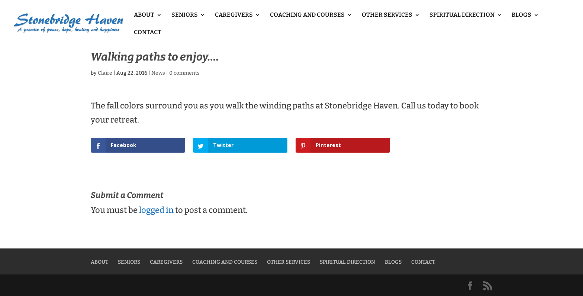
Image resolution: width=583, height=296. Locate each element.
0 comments (184, 73)
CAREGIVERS (234, 15)
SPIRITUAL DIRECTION (462, 15)
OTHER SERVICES (387, 15)
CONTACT (147, 33)
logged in (156, 210)
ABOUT (144, 15)
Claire (105, 73)
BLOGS (521, 15)
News (158, 73)
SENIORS (184, 15)
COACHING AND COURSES (307, 15)
